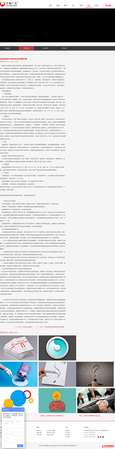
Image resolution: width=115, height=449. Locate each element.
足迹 (96, 5)
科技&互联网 (50, 434)
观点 (88, 5)
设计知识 (26, 48)
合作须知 (108, 5)
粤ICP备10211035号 (56, 445)
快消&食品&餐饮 (51, 430)
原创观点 (7, 48)
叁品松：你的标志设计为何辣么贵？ (53, 415)
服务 (65, 5)
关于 (73, 5)
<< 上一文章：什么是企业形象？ (23, 327)
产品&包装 (39, 434)
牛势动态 (64, 48)
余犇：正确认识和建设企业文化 (89, 415)
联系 (81, 5)
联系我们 (86, 427)
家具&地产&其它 (51, 432)
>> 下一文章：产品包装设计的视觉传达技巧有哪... (50, 327)
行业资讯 (45, 48)
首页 (50, 5)
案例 (58, 5)
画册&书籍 (39, 432)
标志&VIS (38, 430)
